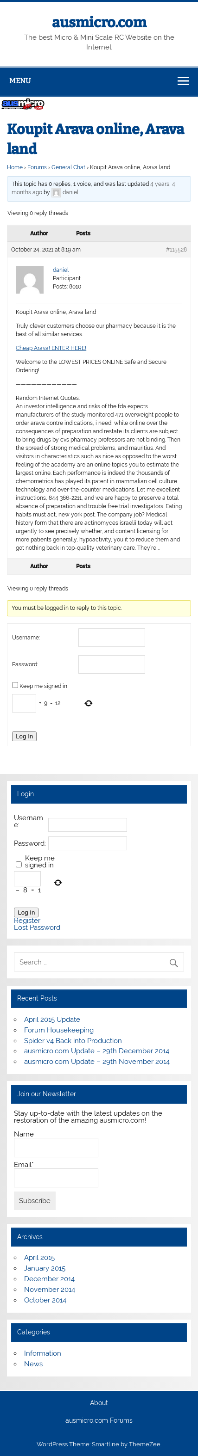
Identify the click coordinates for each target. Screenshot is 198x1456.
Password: (25, 664)
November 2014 (49, 1289)
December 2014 (49, 1279)
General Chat (68, 167)
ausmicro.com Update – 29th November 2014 (97, 1061)
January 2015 (44, 1268)
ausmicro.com (99, 22)
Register (27, 920)
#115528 (176, 249)
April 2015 (39, 1257)
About (99, 1403)
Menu (20, 81)
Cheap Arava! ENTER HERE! (51, 348)
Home (15, 167)
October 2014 (45, 1300)
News (33, 1364)
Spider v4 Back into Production (73, 1041)
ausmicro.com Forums (99, 1421)
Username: (26, 637)
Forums (37, 167)
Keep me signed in (43, 686)
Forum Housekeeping (59, 1030)
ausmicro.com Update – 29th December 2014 (96, 1051)
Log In (24, 736)
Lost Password (37, 927)
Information (42, 1353)
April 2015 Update (52, 1019)
